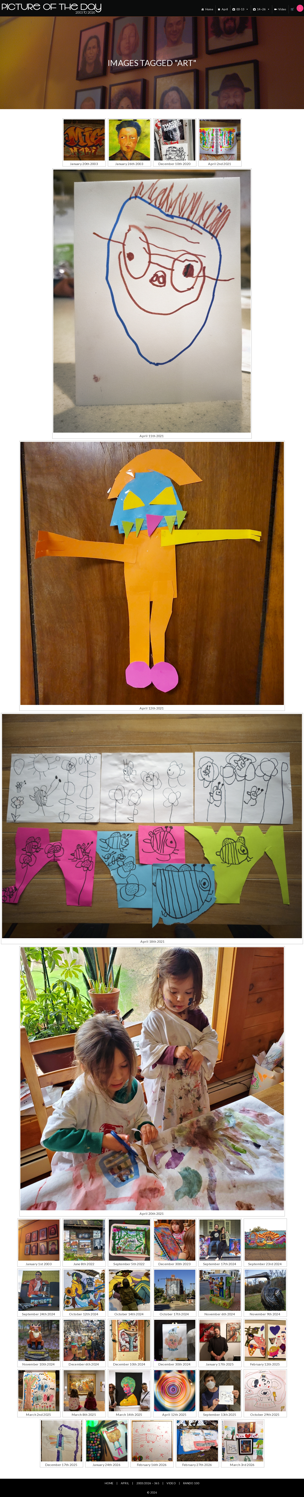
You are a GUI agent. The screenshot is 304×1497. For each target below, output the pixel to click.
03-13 (242, 9)
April (225, 9)
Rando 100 (191, 1483)
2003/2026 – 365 (147, 1483)
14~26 (263, 9)
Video (282, 9)
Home (209, 9)
